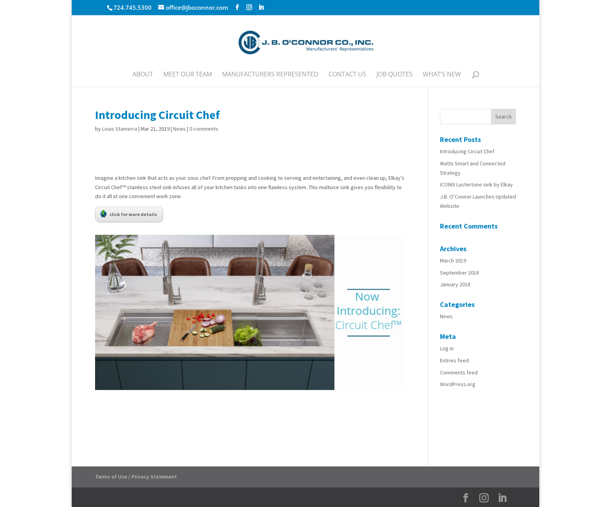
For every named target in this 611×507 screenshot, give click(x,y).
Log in (447, 348)
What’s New (442, 74)
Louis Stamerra (119, 128)
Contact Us (347, 74)
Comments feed (459, 372)
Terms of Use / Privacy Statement (136, 476)
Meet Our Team (187, 74)
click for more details (128, 214)
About (142, 74)
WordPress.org (457, 384)
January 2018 (455, 284)
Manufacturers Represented (270, 74)
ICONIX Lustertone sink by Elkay (476, 184)
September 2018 (459, 272)
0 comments (203, 128)
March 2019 (453, 260)
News (179, 128)
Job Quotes (394, 74)
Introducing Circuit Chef (467, 151)
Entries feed (454, 360)
